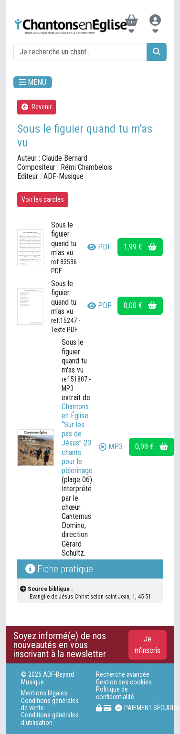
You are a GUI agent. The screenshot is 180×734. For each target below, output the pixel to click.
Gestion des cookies (124, 682)
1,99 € (140, 246)
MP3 (111, 446)
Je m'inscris (147, 644)
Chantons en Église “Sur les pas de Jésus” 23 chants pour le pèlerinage (77, 438)
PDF (99, 246)
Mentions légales (44, 693)
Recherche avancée (122, 674)
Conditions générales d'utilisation (50, 719)
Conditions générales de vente (50, 704)
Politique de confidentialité (115, 693)
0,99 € (151, 446)
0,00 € (140, 305)
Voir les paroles (42, 199)
